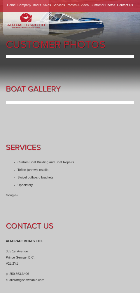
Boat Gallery (33, 89)
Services (58, 5)
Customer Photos (102, 5)
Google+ (12, 195)
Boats (37, 5)
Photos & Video (78, 5)
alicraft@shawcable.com (26, 280)
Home (11, 5)
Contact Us (125, 5)
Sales (47, 5)
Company (24, 5)
